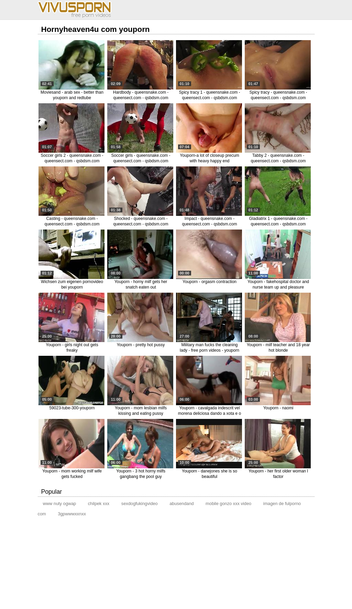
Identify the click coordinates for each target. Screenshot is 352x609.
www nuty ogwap (59, 503)
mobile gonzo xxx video (228, 503)
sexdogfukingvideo (139, 503)
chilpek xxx (99, 503)
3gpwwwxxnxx (72, 513)
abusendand (181, 503)
